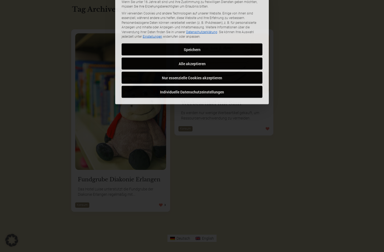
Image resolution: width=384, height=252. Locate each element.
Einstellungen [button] (152, 4)
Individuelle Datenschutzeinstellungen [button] (192, 59)
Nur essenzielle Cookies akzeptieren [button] (192, 45)
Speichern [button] (192, 17)
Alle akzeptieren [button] (192, 31)
